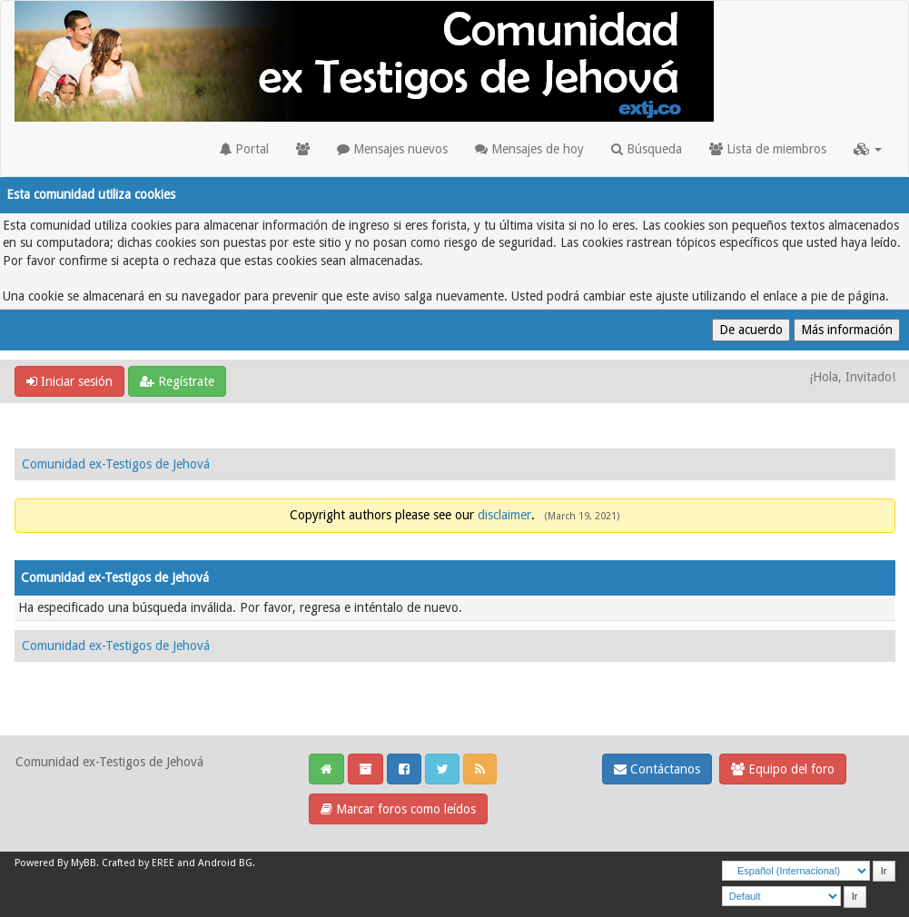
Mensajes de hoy (529, 149)
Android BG (225, 863)
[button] (867, 149)
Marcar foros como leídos (398, 809)
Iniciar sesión (69, 381)
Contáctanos (657, 769)
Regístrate (177, 381)
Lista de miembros (767, 149)
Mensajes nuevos (392, 149)
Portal (244, 149)
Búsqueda (646, 149)
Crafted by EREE (138, 863)
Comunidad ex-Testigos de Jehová (116, 464)
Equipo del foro (783, 769)
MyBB (83, 863)
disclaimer (504, 515)
